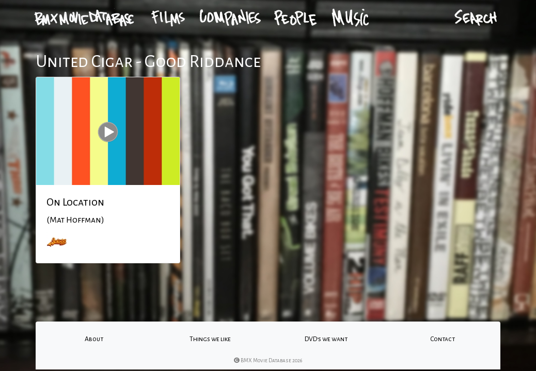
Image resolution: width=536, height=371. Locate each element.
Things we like (210, 339)
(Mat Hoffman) (75, 220)
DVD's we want (326, 339)
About (94, 339)
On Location (75, 202)
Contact (442, 339)
